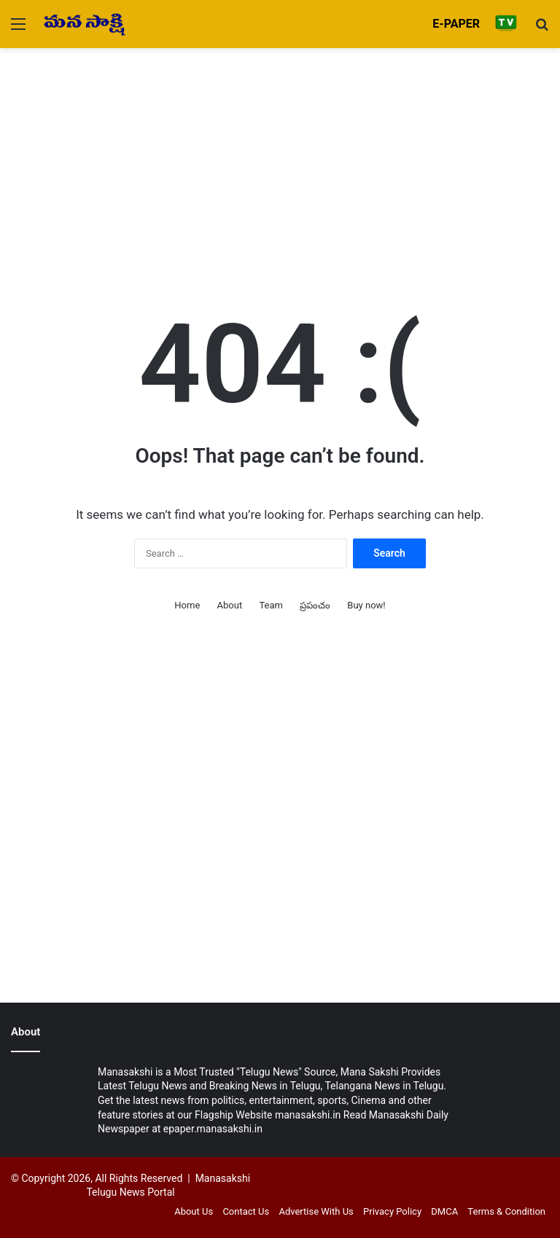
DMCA (444, 1211)
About (230, 605)
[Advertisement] (280, 157)
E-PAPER (456, 24)
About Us (193, 1211)
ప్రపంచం (315, 605)
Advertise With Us (316, 1211)
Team (271, 605)
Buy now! (366, 605)
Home (187, 605)
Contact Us (245, 1211)
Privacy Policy (392, 1211)
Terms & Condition (506, 1211)
